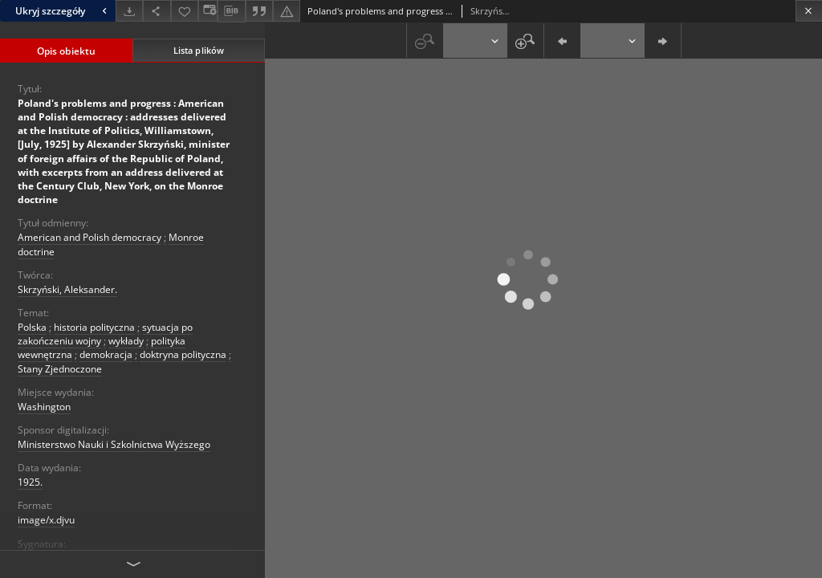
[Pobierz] (129, 11)
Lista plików (198, 50)
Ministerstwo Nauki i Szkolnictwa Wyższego (114, 444)
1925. (30, 482)
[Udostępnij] (156, 11)
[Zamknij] (809, 11)
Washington (44, 406)
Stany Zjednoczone (60, 369)
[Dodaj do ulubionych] (184, 11)
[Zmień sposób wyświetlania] (208, 11)
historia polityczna (94, 327)
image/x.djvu (46, 520)
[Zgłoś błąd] (286, 11)
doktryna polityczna (183, 354)
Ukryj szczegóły (63, 11)
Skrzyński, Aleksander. (67, 289)
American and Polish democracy (89, 237)
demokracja (105, 354)
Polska (32, 327)
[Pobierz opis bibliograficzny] (231, 11)
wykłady (126, 341)
